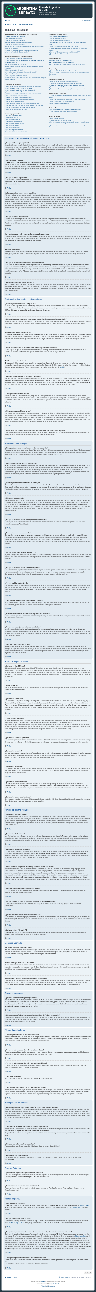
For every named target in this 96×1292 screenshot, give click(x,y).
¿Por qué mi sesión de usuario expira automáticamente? (22, 50)
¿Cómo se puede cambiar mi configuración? (18, 58)
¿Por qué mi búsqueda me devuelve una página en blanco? (67, 85)
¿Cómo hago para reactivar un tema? (16, 109)
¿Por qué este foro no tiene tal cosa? (60, 120)
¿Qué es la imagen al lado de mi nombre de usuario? (21, 72)
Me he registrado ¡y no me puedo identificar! (18, 42)
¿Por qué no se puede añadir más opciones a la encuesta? (23, 94)
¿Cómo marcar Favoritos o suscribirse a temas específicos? (67, 99)
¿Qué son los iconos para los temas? (16, 131)
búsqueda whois (80, 1236)
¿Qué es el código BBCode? (13, 115)
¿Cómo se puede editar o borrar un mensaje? (19, 88)
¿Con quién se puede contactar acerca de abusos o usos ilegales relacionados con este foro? (69, 123)
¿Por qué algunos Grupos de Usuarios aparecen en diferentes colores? (68, 49)
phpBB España (55, 1284)
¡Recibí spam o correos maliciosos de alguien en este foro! (67, 64)
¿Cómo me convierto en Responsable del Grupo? (64, 46)
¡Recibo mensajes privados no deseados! (61, 62)
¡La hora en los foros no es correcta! (16, 64)
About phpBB (77, 1207)
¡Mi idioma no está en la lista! (13, 70)
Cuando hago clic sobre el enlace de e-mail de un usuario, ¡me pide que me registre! (25, 78)
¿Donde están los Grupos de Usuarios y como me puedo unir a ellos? (68, 43)
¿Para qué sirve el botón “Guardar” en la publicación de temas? (24, 105)
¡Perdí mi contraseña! (11, 48)
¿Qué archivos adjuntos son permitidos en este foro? (65, 109)
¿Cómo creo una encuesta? (13, 92)
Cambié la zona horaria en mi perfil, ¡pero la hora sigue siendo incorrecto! (24, 67)
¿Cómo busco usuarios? (56, 87)
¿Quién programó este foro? (57, 118)
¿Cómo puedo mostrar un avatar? (15, 74)
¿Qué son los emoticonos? (13, 119)
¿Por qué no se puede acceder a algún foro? (18, 97)
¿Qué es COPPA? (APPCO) (13, 38)
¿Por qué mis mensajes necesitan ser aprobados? (20, 107)
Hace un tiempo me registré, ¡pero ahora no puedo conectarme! (24, 46)
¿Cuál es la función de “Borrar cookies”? (17, 52)
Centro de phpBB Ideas (16, 1223)
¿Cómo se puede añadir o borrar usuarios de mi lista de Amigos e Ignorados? (69, 73)
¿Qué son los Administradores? (58, 36)
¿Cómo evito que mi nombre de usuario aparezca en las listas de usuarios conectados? (24, 61)
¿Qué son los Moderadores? (57, 38)
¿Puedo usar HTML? (11, 117)
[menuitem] (7, 20)
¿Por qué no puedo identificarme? (15, 44)
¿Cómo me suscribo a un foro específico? (61, 101)
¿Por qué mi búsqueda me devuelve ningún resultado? (65, 83)
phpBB (62, 367)
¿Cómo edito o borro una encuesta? (16, 96)
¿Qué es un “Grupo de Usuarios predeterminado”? (64, 52)
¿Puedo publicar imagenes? (13, 121)
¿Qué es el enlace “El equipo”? (58, 54)
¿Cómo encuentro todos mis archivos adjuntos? (63, 111)
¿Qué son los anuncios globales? (15, 123)
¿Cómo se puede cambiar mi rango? (16, 75)
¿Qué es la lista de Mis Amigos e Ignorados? (62, 71)
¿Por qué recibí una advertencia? (15, 101)
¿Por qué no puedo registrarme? (15, 40)
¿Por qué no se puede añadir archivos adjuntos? (19, 99)
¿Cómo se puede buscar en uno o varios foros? (63, 81)
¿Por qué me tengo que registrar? (15, 36)
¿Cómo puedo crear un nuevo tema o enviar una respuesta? (23, 86)
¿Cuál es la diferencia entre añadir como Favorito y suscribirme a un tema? (69, 96)
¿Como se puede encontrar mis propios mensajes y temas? (67, 89)
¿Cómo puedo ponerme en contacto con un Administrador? (67, 126)
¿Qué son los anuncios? (12, 125)
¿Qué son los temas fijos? (13, 127)
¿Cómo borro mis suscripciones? (59, 103)
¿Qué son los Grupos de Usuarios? (59, 40)
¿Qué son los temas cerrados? (14, 129)
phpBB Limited (84, 1205)
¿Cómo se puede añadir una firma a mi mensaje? (20, 90)
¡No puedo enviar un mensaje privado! (60, 60)
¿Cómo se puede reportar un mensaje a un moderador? (22, 103)
